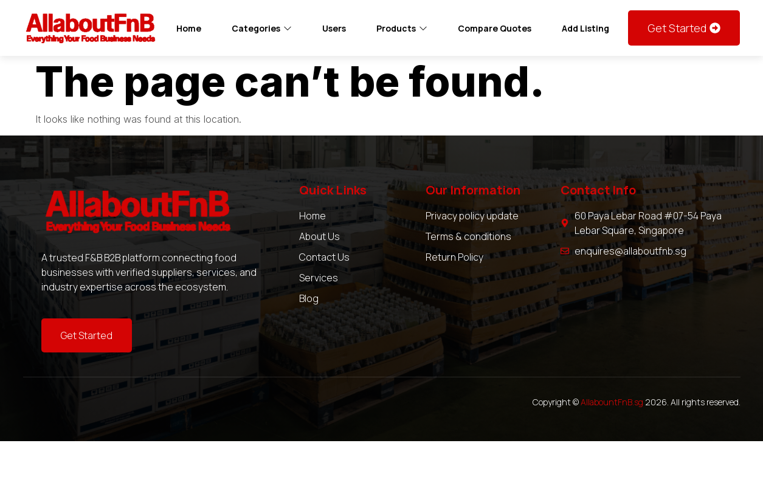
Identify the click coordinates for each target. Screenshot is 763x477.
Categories (262, 28)
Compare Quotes (494, 28)
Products (401, 28)
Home (188, 28)
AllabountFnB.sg (612, 402)
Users (334, 28)
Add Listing (585, 28)
